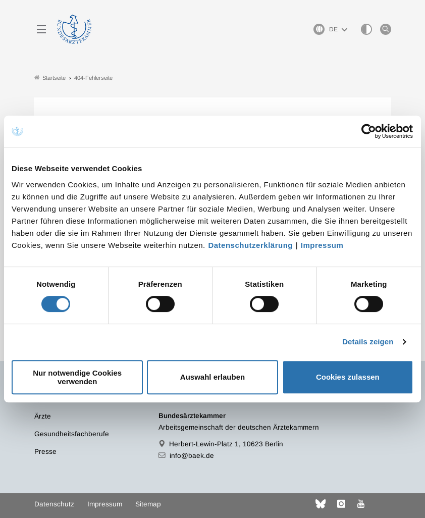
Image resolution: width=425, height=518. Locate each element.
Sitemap (148, 504)
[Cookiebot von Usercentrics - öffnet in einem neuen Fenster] (369, 131)
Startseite (50, 77)
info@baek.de (192, 455)
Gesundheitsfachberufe (71, 434)
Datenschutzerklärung (250, 245)
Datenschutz (54, 504)
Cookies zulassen (348, 377)
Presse (45, 451)
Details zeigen (367, 341)
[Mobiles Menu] (41, 29)
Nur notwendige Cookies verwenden (77, 377)
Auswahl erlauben (212, 377)
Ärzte (42, 416)
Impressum (322, 245)
